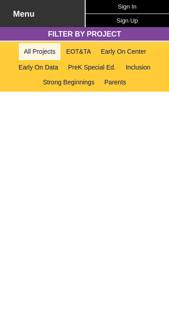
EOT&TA (78, 51)
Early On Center (123, 51)
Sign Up (127, 20)
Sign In (127, 6)
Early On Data (38, 67)
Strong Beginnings (68, 82)
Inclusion (138, 67)
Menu (24, 14)
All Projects (39, 51)
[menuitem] (39, 51)
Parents (115, 82)
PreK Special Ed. (92, 67)
